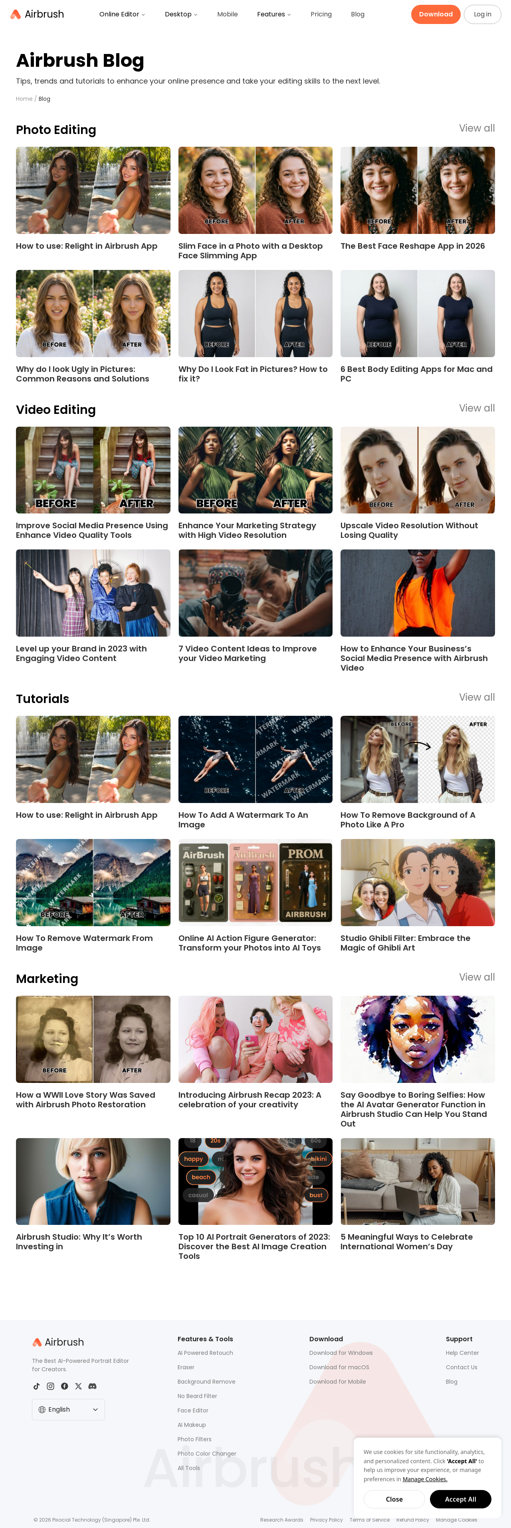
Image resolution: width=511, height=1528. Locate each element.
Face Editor (193, 1410)
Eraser (186, 1367)
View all (477, 129)
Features (274, 14)
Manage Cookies (456, 1519)
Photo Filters (195, 1439)
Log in (482, 14)
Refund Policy (412, 1519)
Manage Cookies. (425, 1479)
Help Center (462, 1353)
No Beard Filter (197, 1396)
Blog (357, 14)
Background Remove (207, 1382)
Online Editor (122, 14)
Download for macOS (339, 1367)
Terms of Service (370, 1519)
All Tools (189, 1468)
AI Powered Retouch (205, 1353)
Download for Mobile (337, 1382)
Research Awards (281, 1519)
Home (24, 99)
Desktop (181, 14)
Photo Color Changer (207, 1454)
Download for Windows (341, 1353)
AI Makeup (192, 1425)
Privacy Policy (326, 1519)
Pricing (321, 14)
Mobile (227, 14)
